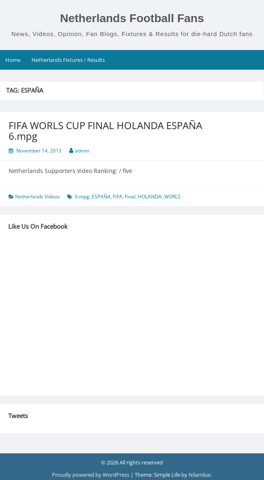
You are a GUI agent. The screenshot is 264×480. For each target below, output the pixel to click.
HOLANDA (150, 196)
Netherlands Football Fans (132, 18)
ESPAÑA (101, 196)
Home (12, 60)
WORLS (172, 196)
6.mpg (82, 196)
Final (130, 196)
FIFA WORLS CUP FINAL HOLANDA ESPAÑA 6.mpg (105, 130)
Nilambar (200, 474)
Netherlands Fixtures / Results (68, 60)
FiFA (117, 196)
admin (82, 150)
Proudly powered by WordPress (91, 474)
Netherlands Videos (37, 196)
